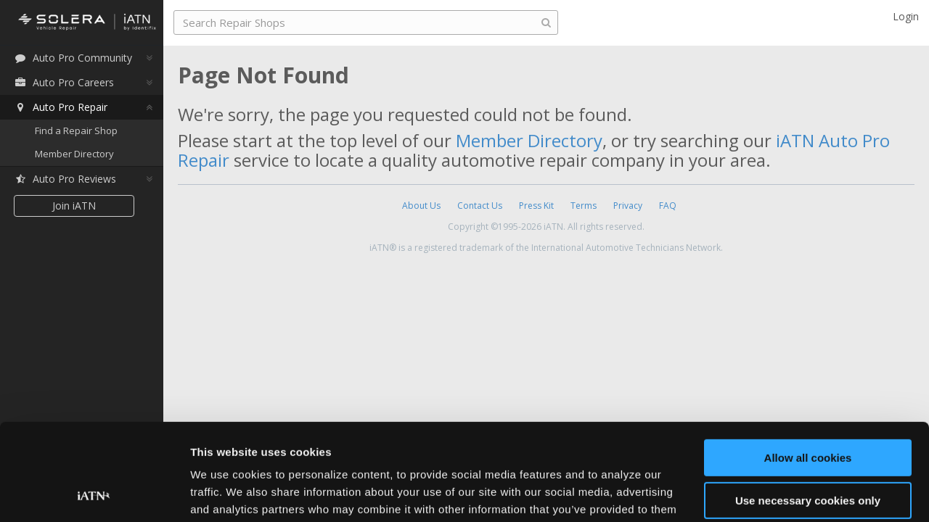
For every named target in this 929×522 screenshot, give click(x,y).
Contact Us (479, 205)
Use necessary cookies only (807, 409)
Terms (583, 205)
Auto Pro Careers (64, 82)
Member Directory (74, 153)
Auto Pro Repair (60, 107)
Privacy (627, 205)
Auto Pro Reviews (65, 179)
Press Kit (536, 205)
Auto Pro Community (73, 58)
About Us (421, 205)
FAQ (667, 205)
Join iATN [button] (74, 205)
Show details (224, 493)
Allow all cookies (808, 367)
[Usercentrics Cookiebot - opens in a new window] (93, 494)
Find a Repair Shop (76, 130)
